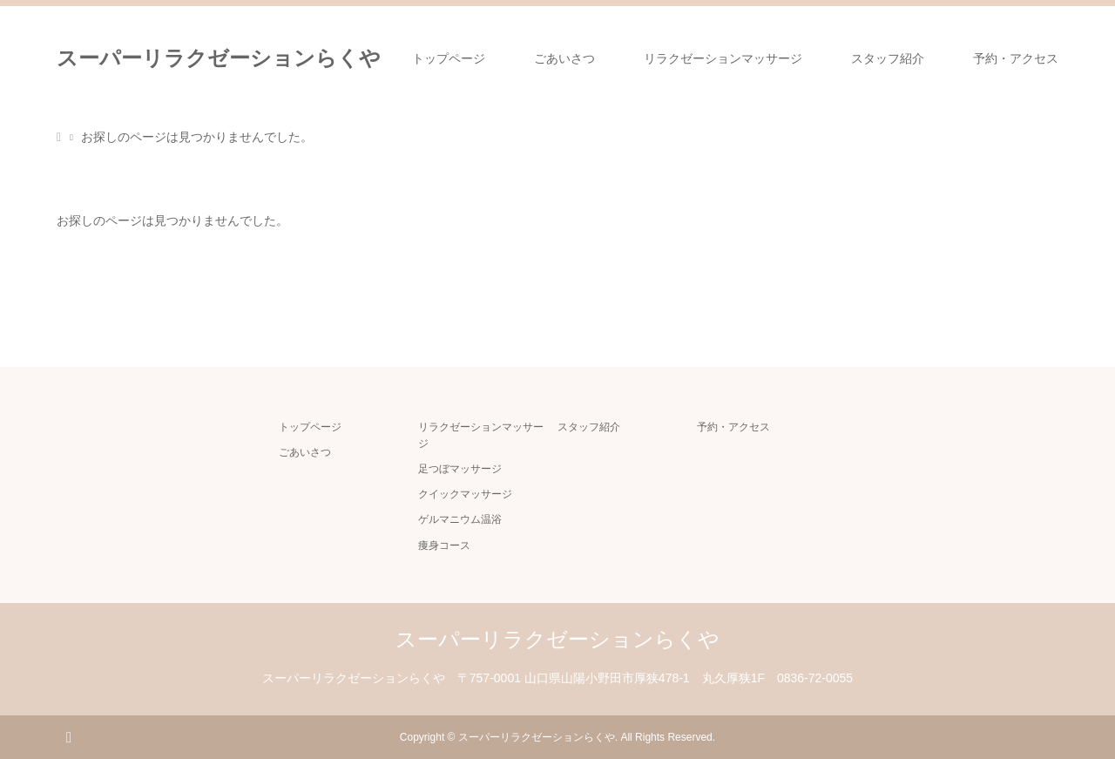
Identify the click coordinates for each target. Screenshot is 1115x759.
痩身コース (444, 545)
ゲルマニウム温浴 (460, 519)
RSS (68, 736)
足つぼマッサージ (460, 469)
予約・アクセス (1015, 58)
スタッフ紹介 (887, 58)
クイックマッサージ (465, 494)
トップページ (448, 58)
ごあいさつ (564, 58)
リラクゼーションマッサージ (723, 58)
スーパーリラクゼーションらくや (219, 58)
